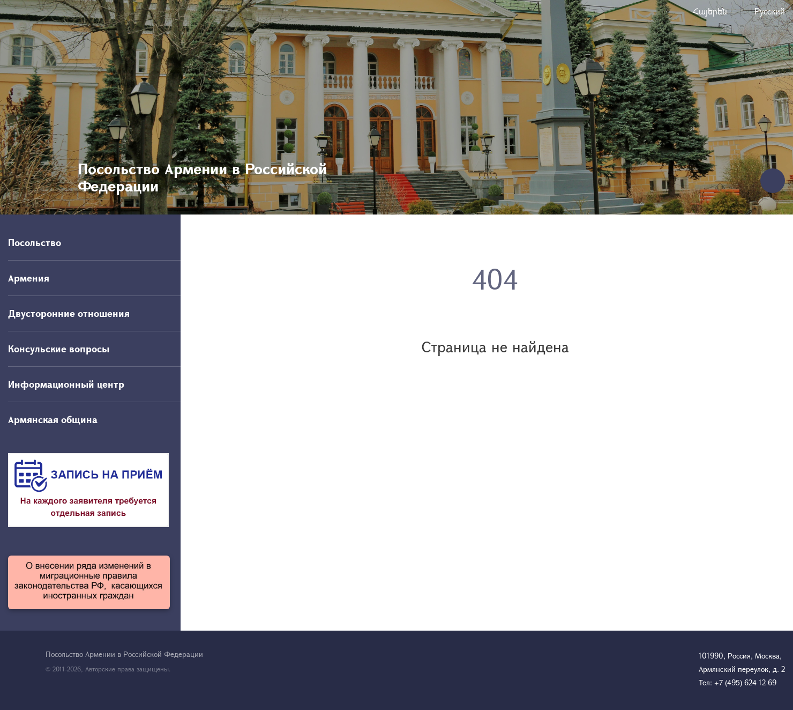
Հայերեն (710, 11)
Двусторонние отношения (69, 313)
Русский (769, 11)
